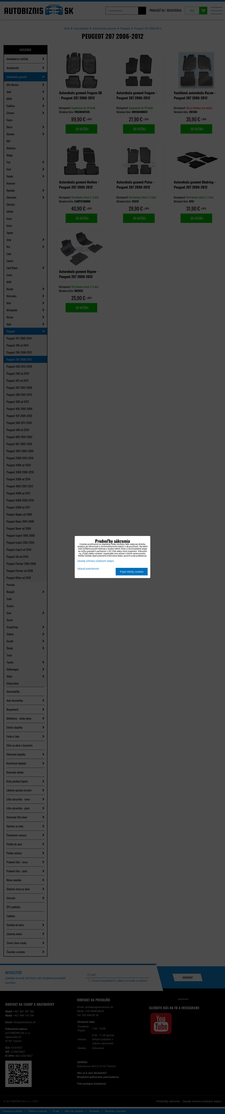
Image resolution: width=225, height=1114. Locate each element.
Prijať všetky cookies (132, 571)
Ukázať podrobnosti (88, 568)
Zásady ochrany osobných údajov (95, 561)
